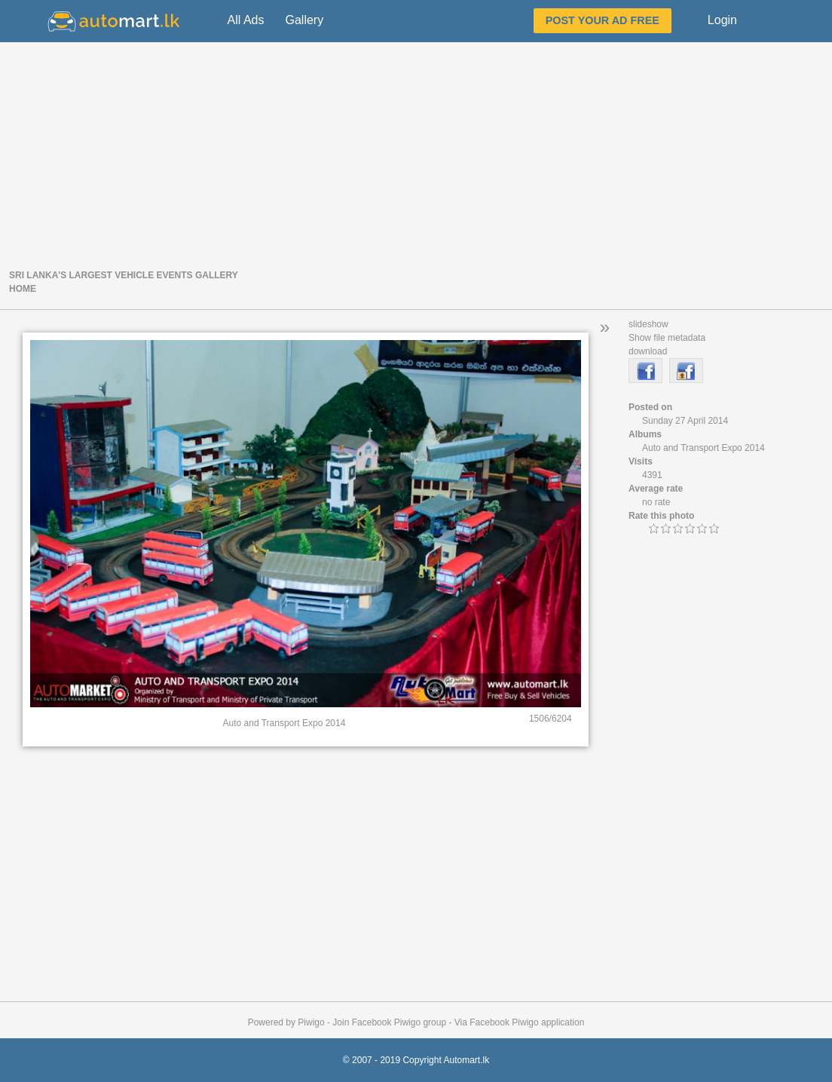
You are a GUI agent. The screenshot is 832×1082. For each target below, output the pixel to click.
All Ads (246, 20)
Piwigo (311, 1022)
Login (722, 20)
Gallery (304, 20)
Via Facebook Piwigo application (519, 1022)
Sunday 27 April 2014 (685, 420)
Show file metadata (667, 338)
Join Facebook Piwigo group (389, 1022)
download (648, 351)
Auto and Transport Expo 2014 (703, 448)
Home (22, 289)
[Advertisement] (416, 153)
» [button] (605, 327)
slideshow (648, 324)
